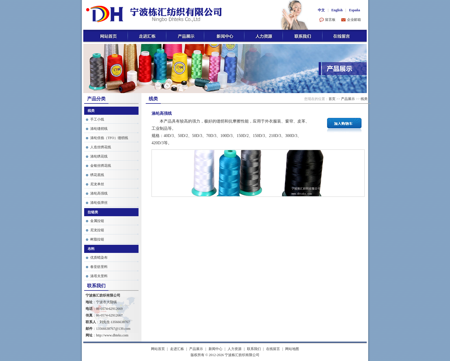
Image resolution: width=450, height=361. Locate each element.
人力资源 (234, 349)
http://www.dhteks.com (112, 335)
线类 (364, 99)
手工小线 (97, 119)
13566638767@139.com (113, 329)
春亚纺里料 (99, 267)
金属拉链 (97, 221)
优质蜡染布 (99, 258)
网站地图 (292, 349)
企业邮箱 (354, 20)
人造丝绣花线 (100, 147)
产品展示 (348, 99)
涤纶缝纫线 (99, 129)
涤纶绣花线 (99, 156)
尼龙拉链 (97, 230)
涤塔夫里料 (99, 276)
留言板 (330, 20)
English (337, 10)
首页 (332, 99)
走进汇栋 (177, 349)
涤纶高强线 (99, 193)
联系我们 (254, 349)
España (354, 10)
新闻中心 (215, 349)
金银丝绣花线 (100, 166)
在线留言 (273, 349)
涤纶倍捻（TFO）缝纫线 (109, 138)
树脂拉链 (97, 239)
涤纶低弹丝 (99, 203)
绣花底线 (97, 175)
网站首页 (158, 349)
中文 (321, 10)
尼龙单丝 (97, 184)
